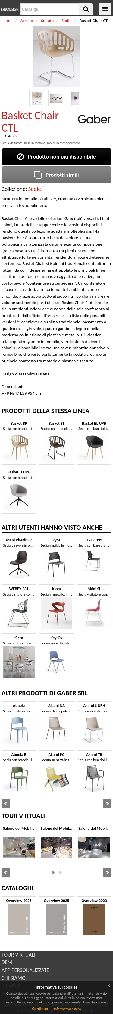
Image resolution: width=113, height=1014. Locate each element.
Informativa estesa (67, 1009)
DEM (7, 962)
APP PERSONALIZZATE (25, 970)
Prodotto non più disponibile (56, 156)
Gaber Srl (12, 136)
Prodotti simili (56, 174)
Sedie (34, 188)
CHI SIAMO (14, 978)
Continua (40, 1008)
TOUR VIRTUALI (18, 954)
